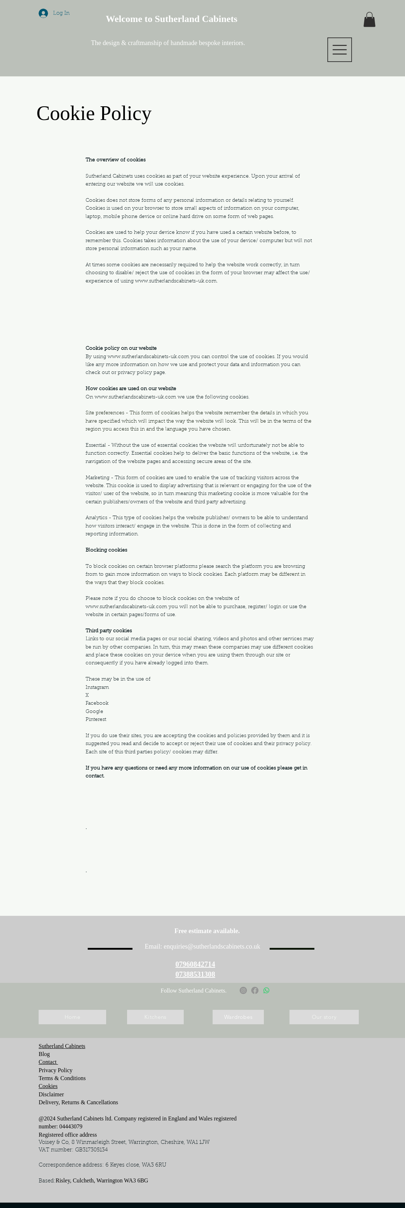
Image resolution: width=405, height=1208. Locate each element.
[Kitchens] (155, 1017)
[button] (339, 49)
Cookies (48, 1086)
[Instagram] (243, 990)
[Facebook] (254, 990)
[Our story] (324, 1017)
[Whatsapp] (266, 990)
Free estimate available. (208, 931)
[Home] (72, 1017)
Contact (48, 1062)
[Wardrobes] (238, 1017)
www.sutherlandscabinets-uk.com (176, 281)
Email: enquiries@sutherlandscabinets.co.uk (202, 946)
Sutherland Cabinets (62, 1046)
